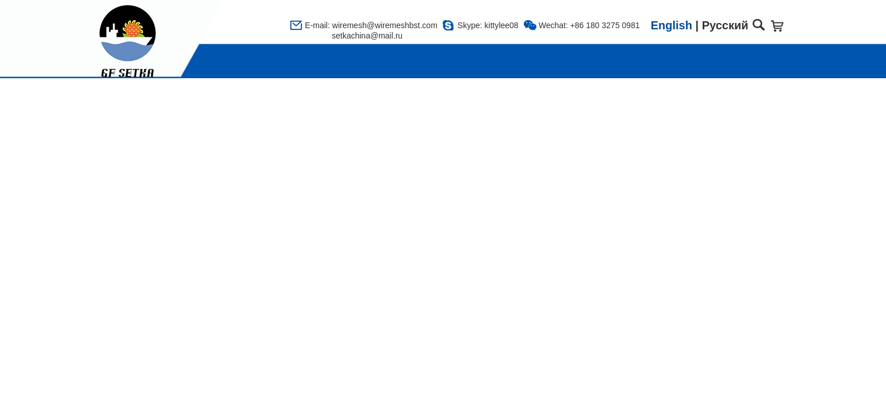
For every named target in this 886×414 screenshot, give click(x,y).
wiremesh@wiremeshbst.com (385, 25)
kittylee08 (502, 25)
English (671, 25)
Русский (725, 25)
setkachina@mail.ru (353, 35)
